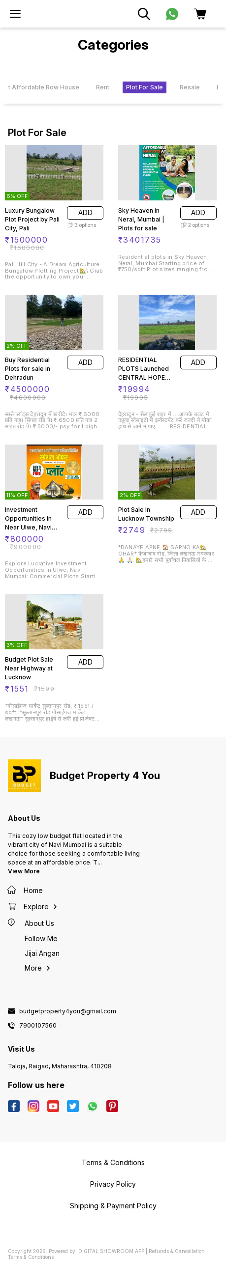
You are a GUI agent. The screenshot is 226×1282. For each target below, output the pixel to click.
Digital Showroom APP (111, 1251)
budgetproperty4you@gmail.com (67, 1011)
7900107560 (38, 1025)
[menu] (15, 13)
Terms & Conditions (31, 1257)
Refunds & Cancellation (177, 1251)
